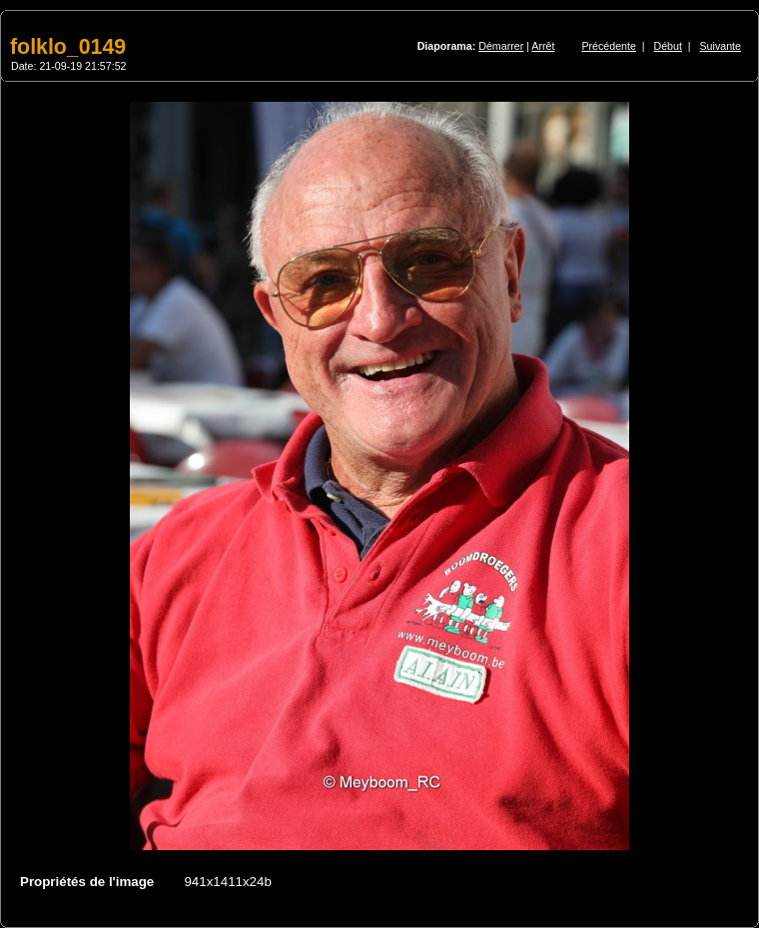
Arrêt (542, 46)
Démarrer (500, 46)
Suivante (720, 46)
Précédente (608, 46)
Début (668, 46)
